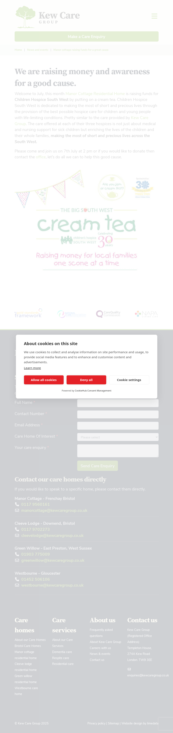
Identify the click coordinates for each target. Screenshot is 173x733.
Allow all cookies (44, 380)
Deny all (86, 380)
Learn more (32, 368)
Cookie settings (129, 380)
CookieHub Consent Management (93, 390)
